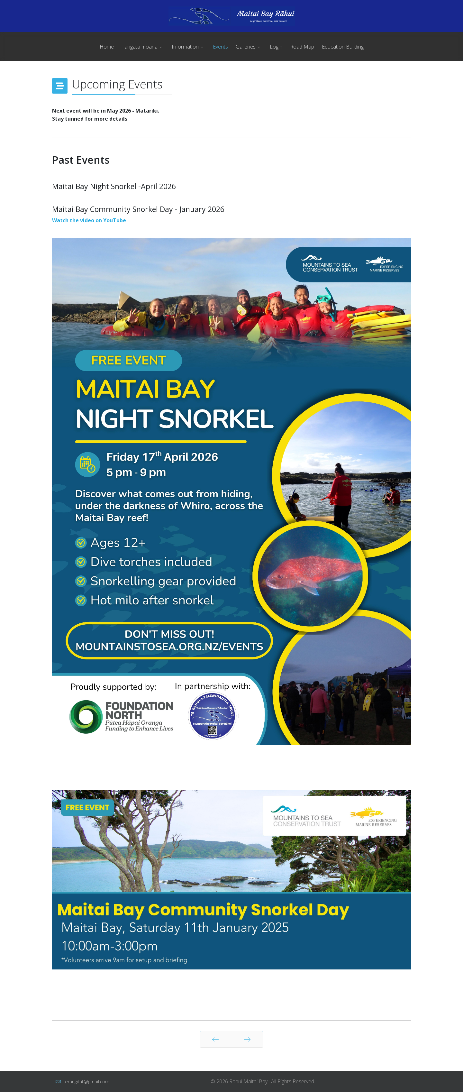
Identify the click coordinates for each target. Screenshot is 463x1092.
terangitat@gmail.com (86, 1081)
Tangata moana (140, 46)
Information (185, 46)
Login (276, 46)
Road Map (302, 46)
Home (107, 46)
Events (220, 46)
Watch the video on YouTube (89, 220)
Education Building (343, 46)
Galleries (246, 46)
